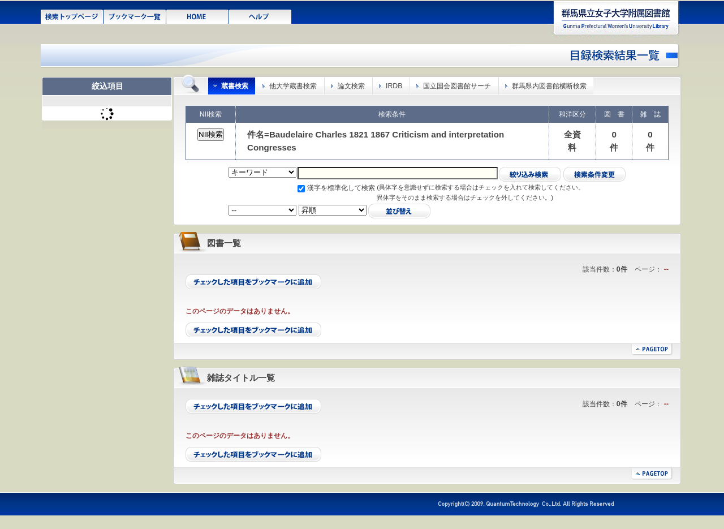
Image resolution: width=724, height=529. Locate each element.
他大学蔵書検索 (293, 86)
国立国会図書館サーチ (457, 86)
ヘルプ (260, 16)
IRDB (394, 86)
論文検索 (351, 86)
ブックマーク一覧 (135, 16)
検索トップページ (72, 16)
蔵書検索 (234, 86)
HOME (197, 16)
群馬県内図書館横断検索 (549, 86)
